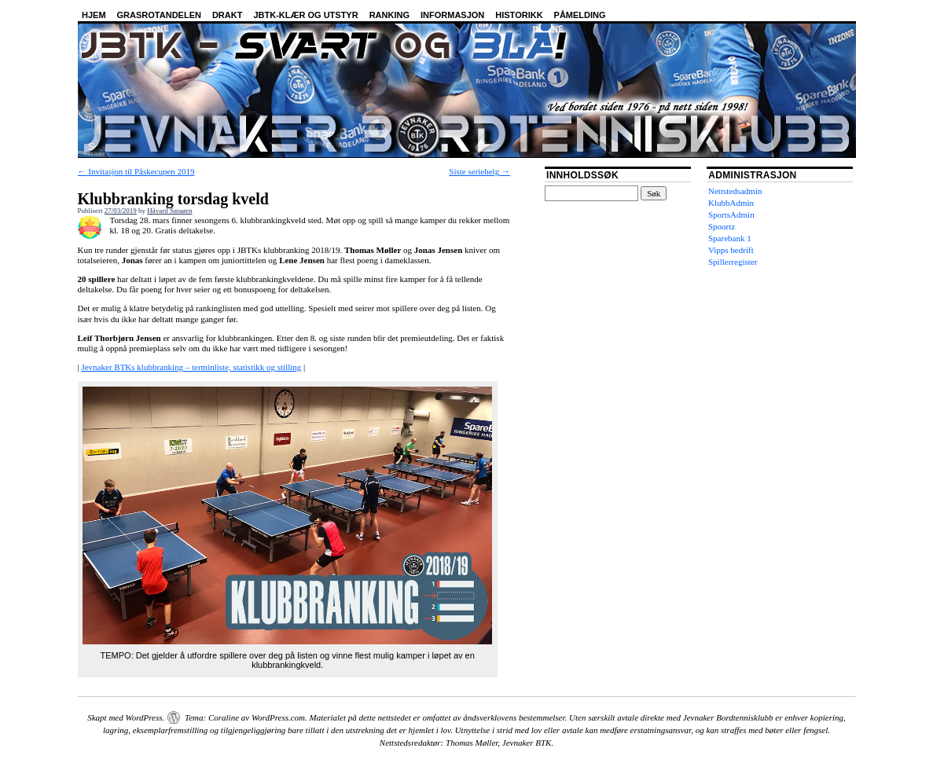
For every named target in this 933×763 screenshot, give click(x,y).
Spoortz (721, 226)
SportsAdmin (731, 214)
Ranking (389, 15)
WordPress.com (278, 717)
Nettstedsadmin (735, 191)
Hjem (94, 15)
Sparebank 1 (729, 238)
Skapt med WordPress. (125, 717)
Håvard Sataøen (169, 211)
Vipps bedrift (731, 250)
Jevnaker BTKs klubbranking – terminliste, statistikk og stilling (191, 367)
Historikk (518, 15)
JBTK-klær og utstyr (305, 15)
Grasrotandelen (159, 15)
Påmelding (580, 15)
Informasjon (452, 15)
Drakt (227, 15)
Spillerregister (732, 261)
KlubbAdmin (731, 202)
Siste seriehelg (479, 171)
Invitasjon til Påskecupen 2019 (136, 171)
